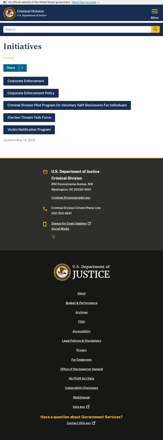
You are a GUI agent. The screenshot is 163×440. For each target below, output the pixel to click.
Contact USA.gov (81, 423)
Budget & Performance (81, 303)
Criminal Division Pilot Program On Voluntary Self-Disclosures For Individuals (67, 105)
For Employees (81, 359)
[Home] (25, 18)
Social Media (60, 228)
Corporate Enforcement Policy (31, 93)
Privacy (81, 350)
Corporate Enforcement (26, 81)
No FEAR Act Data (81, 378)
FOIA (81, 321)
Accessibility (82, 331)
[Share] (15, 68)
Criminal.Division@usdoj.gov (70, 197)
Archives (82, 312)
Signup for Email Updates (71, 223)
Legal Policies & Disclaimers (81, 340)
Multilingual (81, 397)
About (81, 293)
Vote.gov (81, 407)
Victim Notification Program (29, 130)
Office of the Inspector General (81, 369)
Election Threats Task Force (29, 117)
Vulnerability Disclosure (81, 388)
